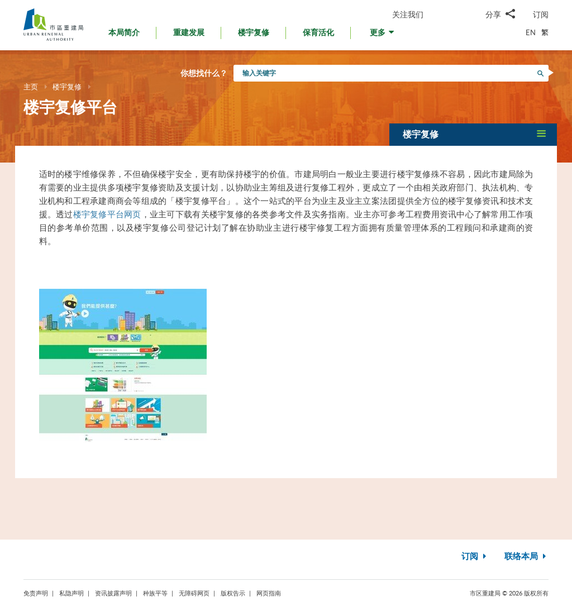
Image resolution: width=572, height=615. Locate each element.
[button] (383, 35)
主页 (30, 87)
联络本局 (526, 556)
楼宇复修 (67, 87)
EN (531, 32)
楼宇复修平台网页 (107, 214)
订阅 (541, 14)
